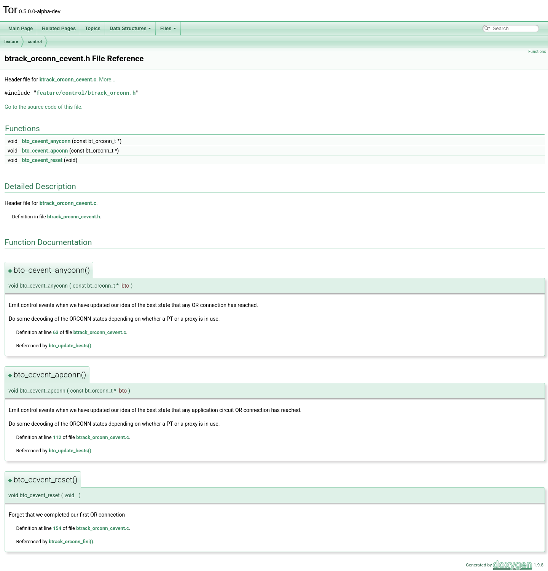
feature (11, 41)
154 (57, 528)
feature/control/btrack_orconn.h (86, 93)
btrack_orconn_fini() (71, 541)
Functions (537, 51)
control (35, 41)
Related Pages (59, 28)
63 (56, 332)
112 (57, 437)
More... (107, 79)
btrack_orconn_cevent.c (68, 79)
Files (168, 28)
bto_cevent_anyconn (46, 141)
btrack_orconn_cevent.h (73, 216)
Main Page (20, 28)
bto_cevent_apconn (45, 151)
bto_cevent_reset (42, 160)
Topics (92, 28)
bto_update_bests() (70, 345)
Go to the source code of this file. (44, 107)
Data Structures (130, 28)
